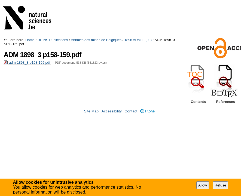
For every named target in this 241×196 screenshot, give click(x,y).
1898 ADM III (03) (138, 40)
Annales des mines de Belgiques (96, 40)
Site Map (91, 111)
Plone (147, 111)
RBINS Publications (53, 40)
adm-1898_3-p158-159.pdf (27, 62)
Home (30, 40)
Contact (130, 111)
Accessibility (112, 111)
